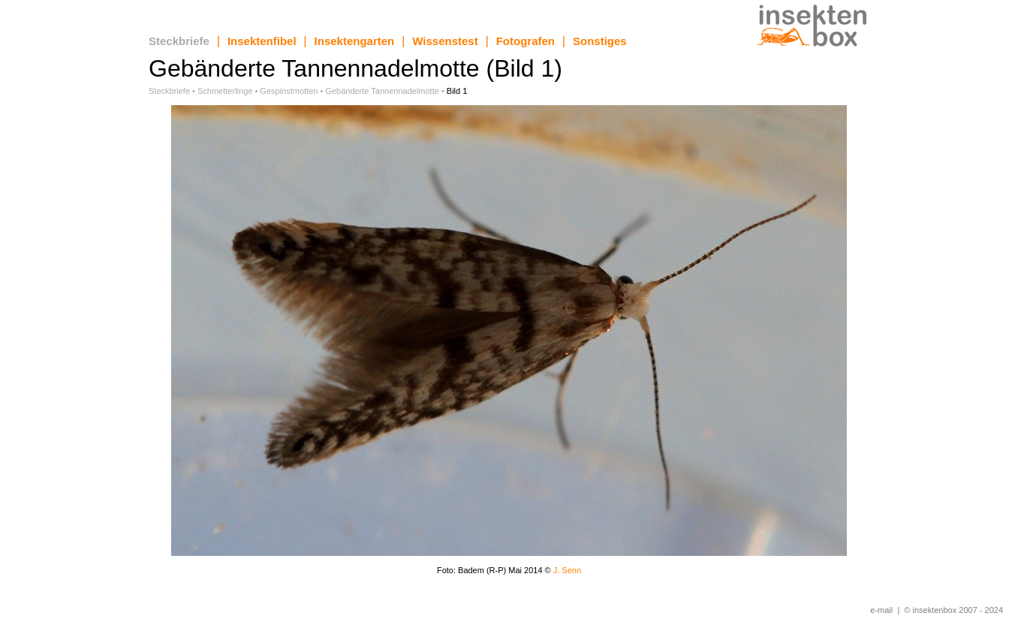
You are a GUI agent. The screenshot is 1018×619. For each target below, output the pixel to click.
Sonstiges (600, 41)
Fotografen (525, 41)
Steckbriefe (179, 41)
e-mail (881, 609)
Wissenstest (444, 41)
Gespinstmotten (289, 90)
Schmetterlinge (224, 90)
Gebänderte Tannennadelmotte (381, 90)
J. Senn (567, 570)
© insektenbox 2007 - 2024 (953, 609)
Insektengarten (355, 41)
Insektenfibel (262, 41)
